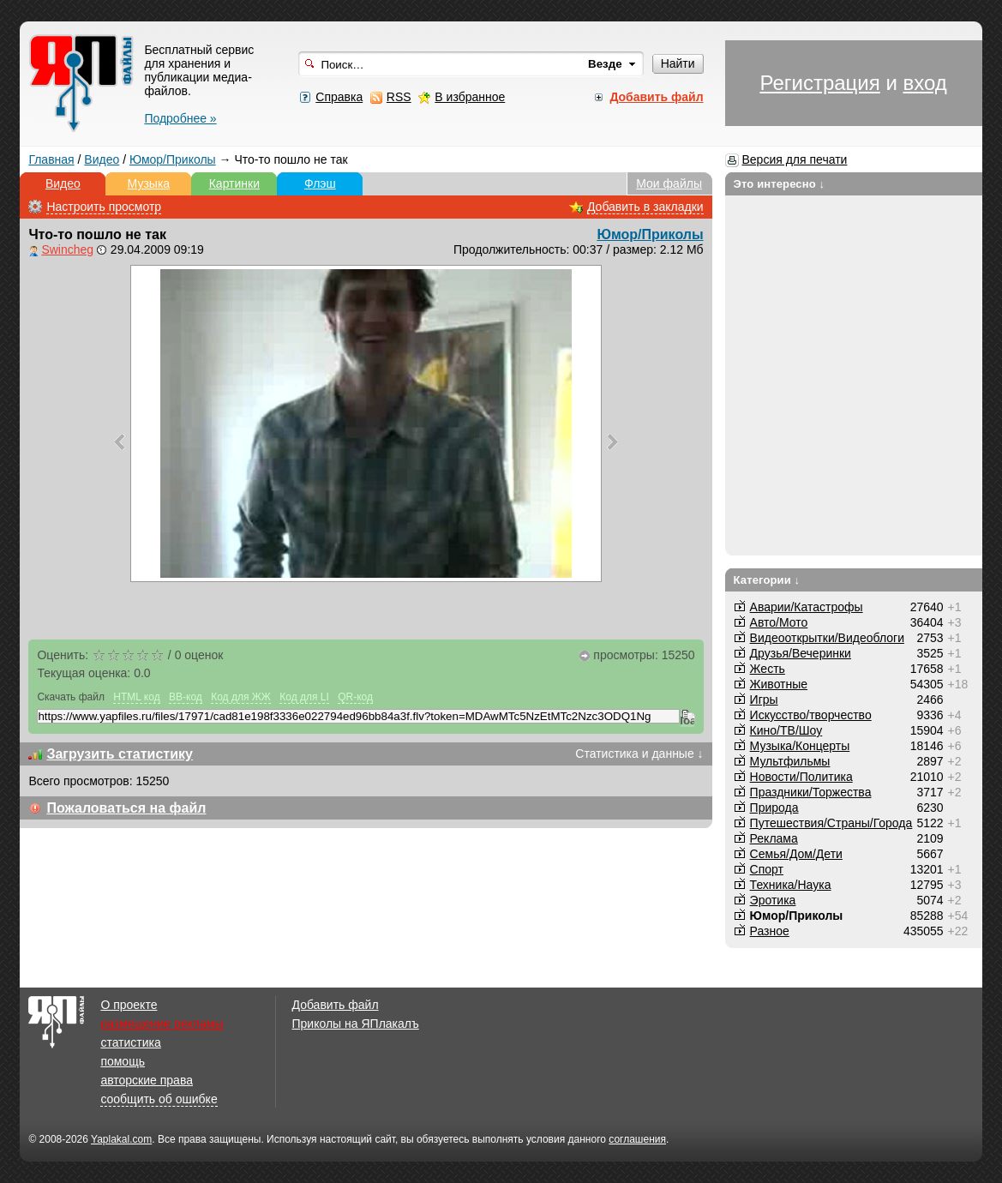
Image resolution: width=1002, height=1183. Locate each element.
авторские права (146, 1080)
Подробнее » (180, 118)
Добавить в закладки (645, 206)
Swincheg (67, 249)
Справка (339, 97)
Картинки (234, 183)
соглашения (637, 1139)
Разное (769, 931)
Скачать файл (71, 697)
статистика (130, 1042)
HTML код (136, 697)
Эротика (773, 900)
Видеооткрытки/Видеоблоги (827, 638)
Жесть (767, 669)
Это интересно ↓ (779, 183)
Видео (101, 159)
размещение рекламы (161, 1023)
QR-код (355, 697)
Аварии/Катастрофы (806, 607)
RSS (399, 97)
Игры (764, 699)
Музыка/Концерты (800, 746)
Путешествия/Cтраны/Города (831, 823)
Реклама (774, 838)
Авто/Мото (779, 622)
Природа (774, 807)
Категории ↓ (767, 579)
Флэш (320, 183)
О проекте (128, 1005)
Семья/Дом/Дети (796, 854)
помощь (122, 1061)
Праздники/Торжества (811, 792)
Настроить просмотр (103, 206)
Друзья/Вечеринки (800, 653)
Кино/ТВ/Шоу (786, 730)
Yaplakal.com (121, 1139)
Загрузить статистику (119, 754)
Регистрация (819, 82)
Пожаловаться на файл (126, 808)
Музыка (149, 183)
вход (924, 82)
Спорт (766, 869)
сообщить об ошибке (158, 1099)
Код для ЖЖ (241, 697)
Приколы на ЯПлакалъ (355, 1023)
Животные (779, 684)
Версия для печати (795, 159)
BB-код (185, 697)
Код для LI (304, 697)
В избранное (470, 97)
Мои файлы (669, 183)
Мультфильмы (790, 761)
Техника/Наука (790, 885)
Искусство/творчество (811, 715)
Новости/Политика (801, 777)
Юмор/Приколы (172, 159)
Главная (51, 159)
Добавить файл (335, 1005)
